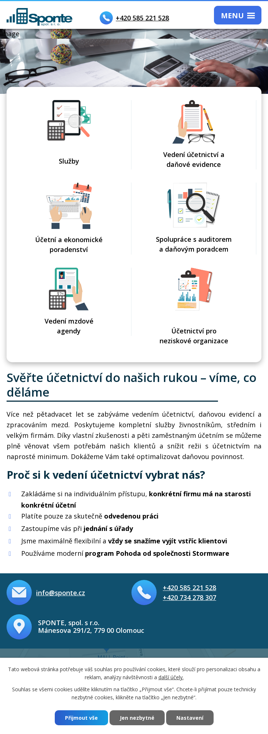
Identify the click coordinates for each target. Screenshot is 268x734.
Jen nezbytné (137, 717)
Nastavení (189, 717)
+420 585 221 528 (189, 587)
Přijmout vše (81, 717)
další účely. (171, 677)
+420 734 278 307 (189, 597)
